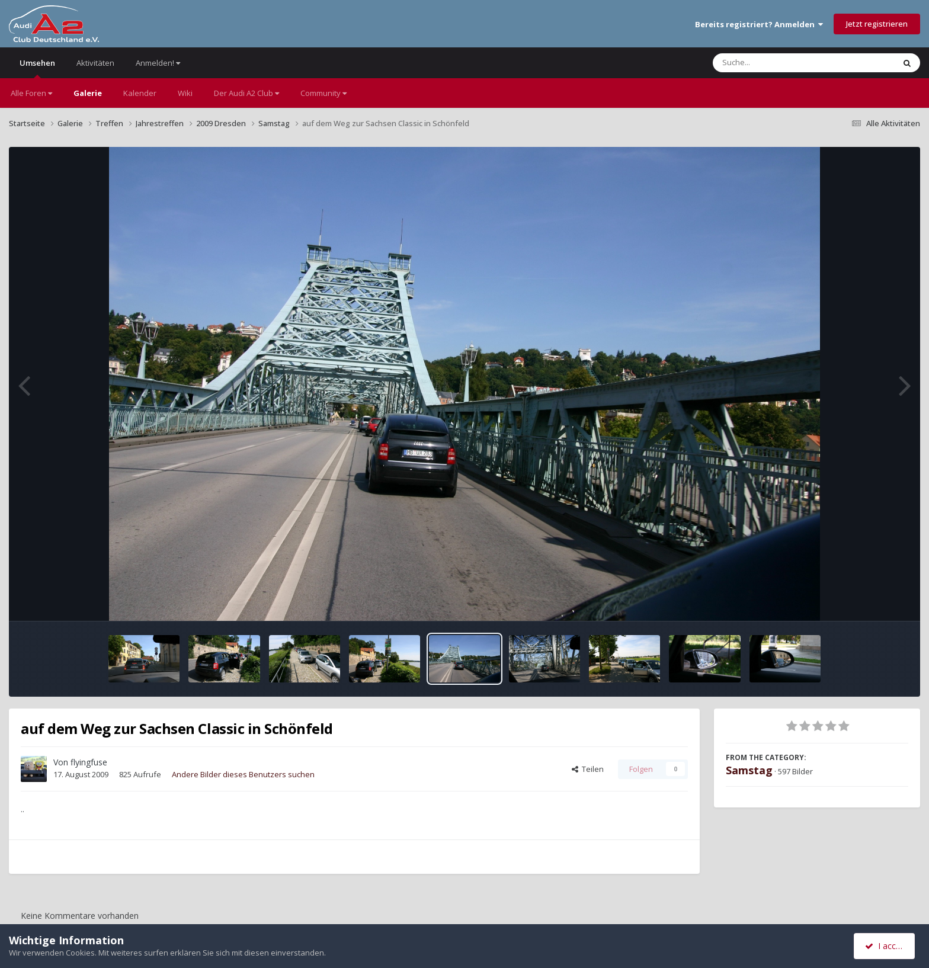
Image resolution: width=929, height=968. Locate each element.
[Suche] (779, 62)
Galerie (87, 93)
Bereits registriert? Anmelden (759, 24)
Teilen (588, 769)
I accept (886, 945)
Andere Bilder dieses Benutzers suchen (243, 774)
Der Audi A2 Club (246, 93)
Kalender (139, 93)
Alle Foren (31, 93)
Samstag (749, 770)
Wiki (185, 93)
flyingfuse (89, 762)
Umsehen (37, 67)
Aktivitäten (95, 62)
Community (323, 93)
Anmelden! (158, 62)
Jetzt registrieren (877, 23)
